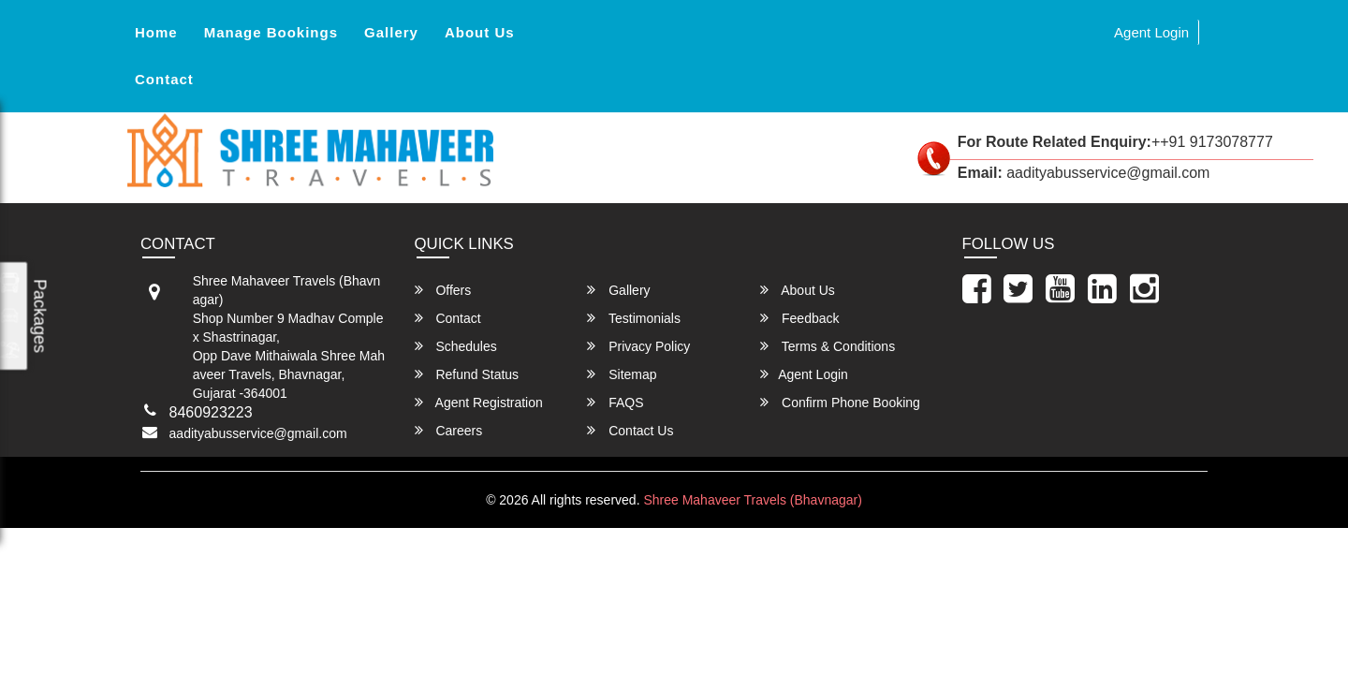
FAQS (615, 402)
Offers (443, 290)
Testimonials (634, 318)
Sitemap (621, 374)
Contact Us (630, 430)
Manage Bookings (271, 32)
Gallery (391, 32)
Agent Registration (479, 402)
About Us (480, 32)
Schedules (456, 346)
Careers (449, 430)
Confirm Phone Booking (840, 402)
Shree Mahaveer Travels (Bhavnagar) (752, 499)
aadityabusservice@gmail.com (258, 433)
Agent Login (1151, 32)
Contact (164, 79)
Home (156, 32)
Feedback (799, 318)
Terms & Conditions (827, 346)
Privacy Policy (638, 346)
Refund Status (467, 374)
